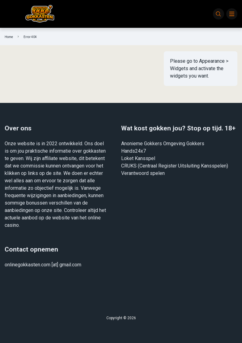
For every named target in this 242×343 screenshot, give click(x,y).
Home (9, 37)
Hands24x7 (133, 151)
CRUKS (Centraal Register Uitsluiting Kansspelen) (174, 166)
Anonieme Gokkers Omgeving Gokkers (162, 143)
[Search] (218, 13)
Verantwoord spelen (143, 173)
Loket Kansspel (138, 158)
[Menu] (231, 13)
